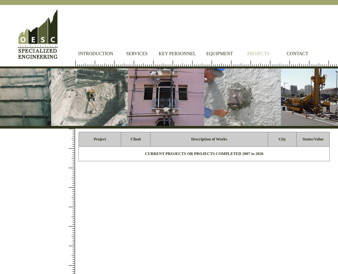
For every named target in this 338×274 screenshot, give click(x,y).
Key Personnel (177, 53)
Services (137, 53)
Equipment (219, 53)
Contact (297, 53)
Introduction (95, 53)
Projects (258, 53)
